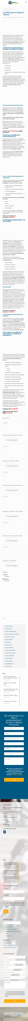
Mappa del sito (7, 943)
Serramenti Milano (9, 658)
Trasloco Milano (8, 666)
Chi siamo (8, 935)
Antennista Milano (9, 626)
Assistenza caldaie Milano (10, 631)
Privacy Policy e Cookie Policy (10, 945)
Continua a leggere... (17, 774)
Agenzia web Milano (20, 1014)
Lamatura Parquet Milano (10, 653)
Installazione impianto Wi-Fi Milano (10, 461)
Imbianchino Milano (9, 647)
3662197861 (7, 580)
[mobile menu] (26, 2)
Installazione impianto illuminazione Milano (12, 485)
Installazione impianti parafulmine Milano (12, 435)
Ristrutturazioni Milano (9, 655)
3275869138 (13, 131)
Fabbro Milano (8, 642)
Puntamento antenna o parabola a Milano (12, 536)
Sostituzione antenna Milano (9, 560)
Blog (7, 933)
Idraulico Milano (8, 644)
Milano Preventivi (14, 17)
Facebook (9, 413)
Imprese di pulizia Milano (10, 650)
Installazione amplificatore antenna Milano (12, 511)
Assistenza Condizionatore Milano (12, 634)
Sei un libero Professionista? (10, 947)
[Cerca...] (14, 618)
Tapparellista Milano (9, 663)
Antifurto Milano (8, 628)
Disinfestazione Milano (10, 636)
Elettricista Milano (8, 639)
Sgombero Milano (8, 661)
